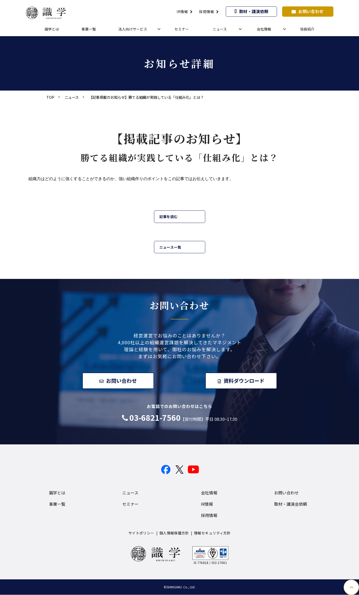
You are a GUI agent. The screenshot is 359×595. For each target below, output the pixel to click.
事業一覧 (88, 29)
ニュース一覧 (170, 247)
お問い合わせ (311, 11)
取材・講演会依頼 (290, 504)
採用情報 (206, 11)
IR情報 (182, 11)
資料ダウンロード (244, 380)
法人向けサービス (132, 29)
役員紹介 (307, 29)
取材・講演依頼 (254, 11)
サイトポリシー (141, 533)
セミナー (182, 29)
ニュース (220, 29)
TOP (50, 97)
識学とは (52, 29)
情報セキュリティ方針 (212, 533)
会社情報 (264, 29)
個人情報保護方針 (174, 533)
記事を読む (168, 216)
